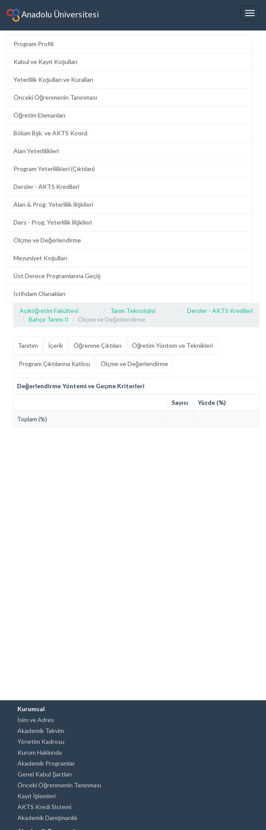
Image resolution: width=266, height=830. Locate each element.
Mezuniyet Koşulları (40, 258)
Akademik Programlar (46, 763)
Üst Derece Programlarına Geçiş (57, 275)
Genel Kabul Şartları (44, 774)
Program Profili (33, 43)
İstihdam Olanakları (39, 293)
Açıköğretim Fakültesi (49, 310)
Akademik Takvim (40, 730)
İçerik (55, 345)
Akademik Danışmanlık (47, 817)
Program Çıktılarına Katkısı (54, 363)
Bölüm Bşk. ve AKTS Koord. (50, 133)
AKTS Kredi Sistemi (44, 806)
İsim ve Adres (35, 719)
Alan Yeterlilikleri (36, 151)
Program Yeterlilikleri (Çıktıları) (54, 168)
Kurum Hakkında (39, 752)
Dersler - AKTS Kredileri (46, 186)
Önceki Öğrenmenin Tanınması (55, 97)
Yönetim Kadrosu (40, 741)
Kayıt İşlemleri (36, 796)
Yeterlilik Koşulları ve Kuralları (53, 79)
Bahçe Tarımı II (49, 319)
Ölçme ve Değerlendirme (47, 240)
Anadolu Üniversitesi (53, 15)
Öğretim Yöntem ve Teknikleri (172, 345)
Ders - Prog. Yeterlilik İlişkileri (52, 222)
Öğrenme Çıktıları (97, 345)
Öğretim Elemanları (39, 115)
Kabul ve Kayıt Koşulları (45, 61)
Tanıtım (28, 345)
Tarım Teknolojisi (132, 310)
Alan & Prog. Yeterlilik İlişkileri (53, 204)
